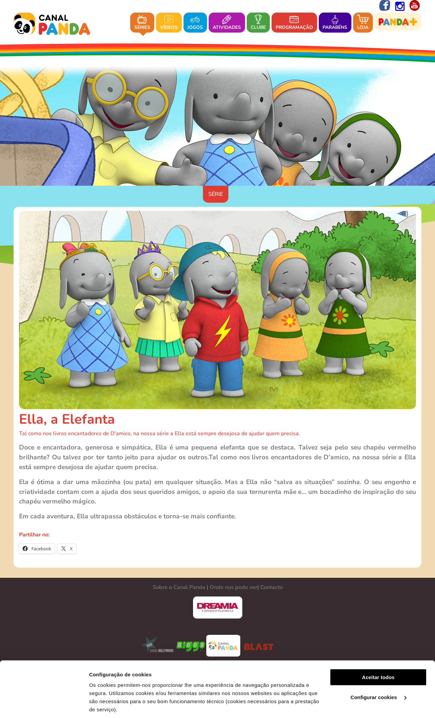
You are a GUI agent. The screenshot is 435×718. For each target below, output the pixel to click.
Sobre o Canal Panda (179, 587)
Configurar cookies (378, 642)
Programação (294, 23)
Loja (363, 23)
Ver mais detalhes (111, 704)
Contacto (271, 587)
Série (215, 194)
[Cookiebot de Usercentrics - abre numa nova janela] (44, 705)
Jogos (195, 23)
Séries (142, 23)
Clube (258, 23)
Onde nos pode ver (233, 587)
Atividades (227, 23)
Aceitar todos (378, 622)
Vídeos (169, 23)
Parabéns (335, 23)
